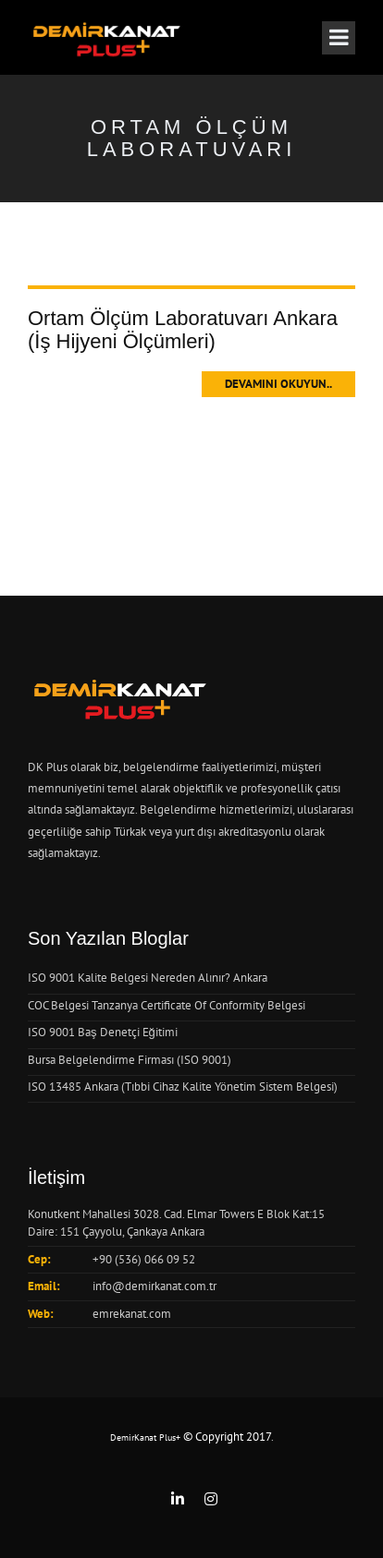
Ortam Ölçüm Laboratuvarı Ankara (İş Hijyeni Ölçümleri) (183, 329)
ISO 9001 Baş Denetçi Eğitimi (103, 1032)
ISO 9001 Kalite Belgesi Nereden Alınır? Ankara (147, 977)
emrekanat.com (132, 1314)
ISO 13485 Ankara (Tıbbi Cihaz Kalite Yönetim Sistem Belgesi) (183, 1086)
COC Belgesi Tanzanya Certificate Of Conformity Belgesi (166, 1005)
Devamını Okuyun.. (278, 384)
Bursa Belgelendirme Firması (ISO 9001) (129, 1060)
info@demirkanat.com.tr (154, 1286)
